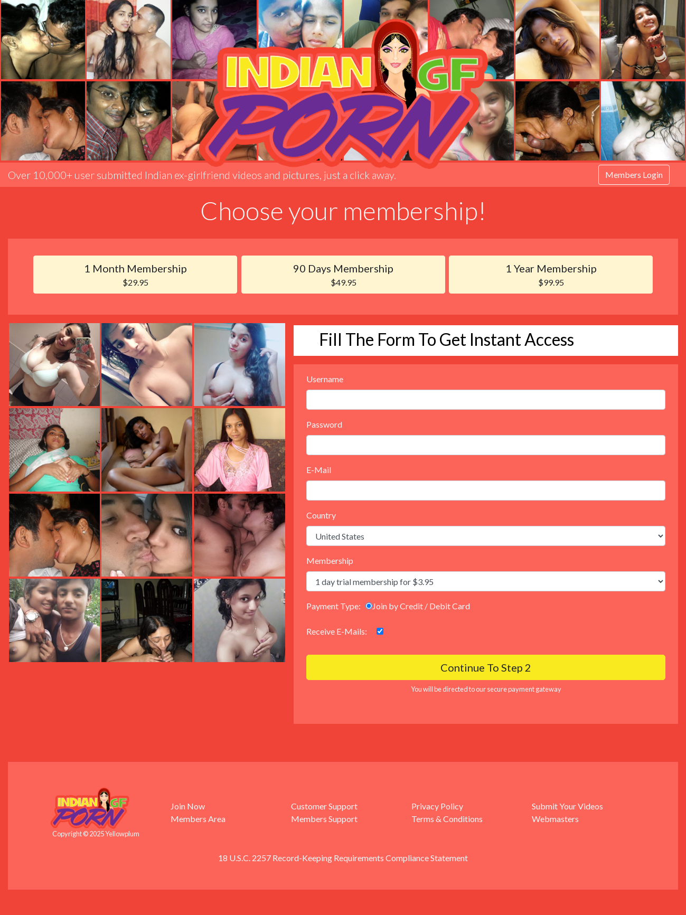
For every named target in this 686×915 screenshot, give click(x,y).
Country (321, 515)
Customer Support (324, 806)
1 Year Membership (551, 275)
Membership (329, 560)
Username (324, 379)
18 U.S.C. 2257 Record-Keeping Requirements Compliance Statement (343, 858)
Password (324, 424)
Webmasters (555, 819)
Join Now (188, 806)
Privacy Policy (437, 806)
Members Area (198, 819)
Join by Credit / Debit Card (417, 606)
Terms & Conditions (447, 819)
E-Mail (318, 470)
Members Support (324, 819)
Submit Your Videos (567, 806)
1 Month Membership (135, 275)
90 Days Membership (343, 275)
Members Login (634, 174)
